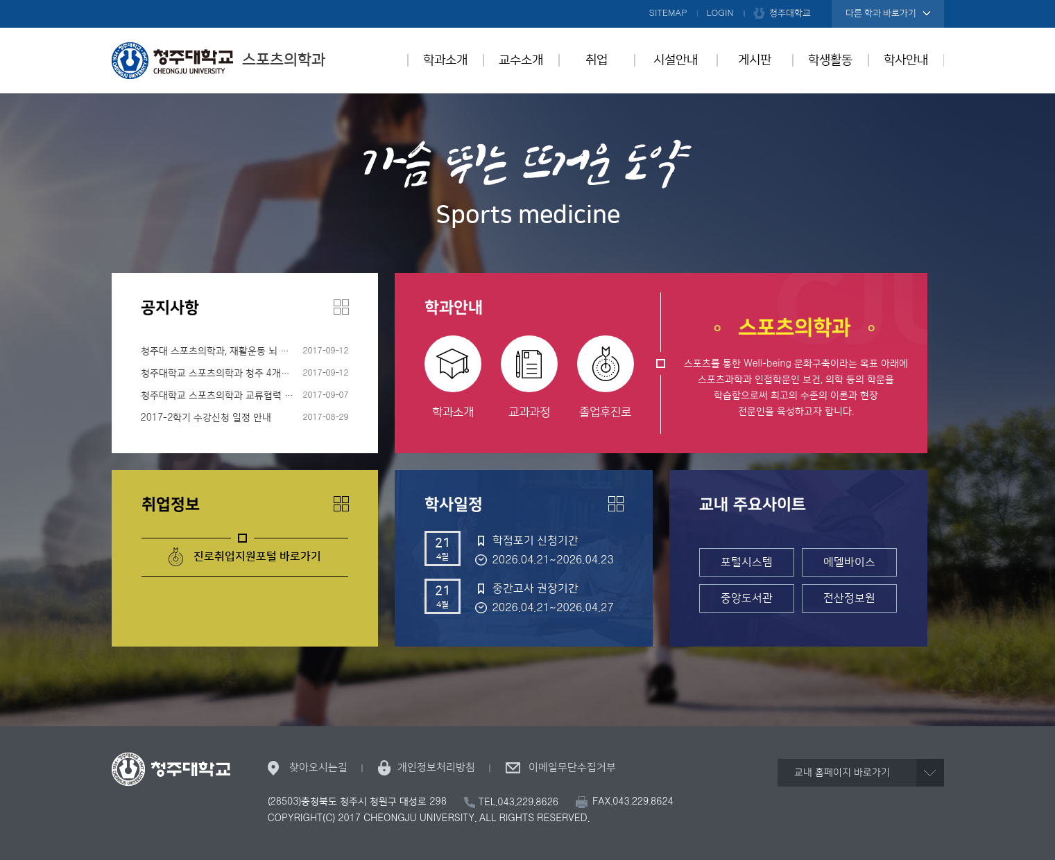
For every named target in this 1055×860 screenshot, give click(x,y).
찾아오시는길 (318, 767)
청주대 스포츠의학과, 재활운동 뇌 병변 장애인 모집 (245, 351)
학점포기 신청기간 (535, 540)
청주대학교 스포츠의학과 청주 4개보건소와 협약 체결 (245, 373)
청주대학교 (790, 13)
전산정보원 (849, 598)
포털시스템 (747, 562)
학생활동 (830, 60)
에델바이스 (849, 562)
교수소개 (521, 60)
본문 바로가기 (527, 0)
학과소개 (445, 60)
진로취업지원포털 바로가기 (257, 556)
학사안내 (906, 60)
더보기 (341, 307)
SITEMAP (668, 13)
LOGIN (720, 13)
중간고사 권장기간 (535, 588)
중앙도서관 (747, 598)
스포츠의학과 (218, 60)
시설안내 (675, 60)
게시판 (754, 60)
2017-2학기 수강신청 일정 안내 (206, 417)
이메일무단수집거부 (572, 767)
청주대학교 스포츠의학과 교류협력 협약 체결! (233, 395)
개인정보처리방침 (436, 767)
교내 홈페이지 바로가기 (842, 772)
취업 (596, 60)
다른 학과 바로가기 (881, 13)
